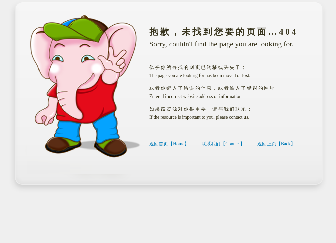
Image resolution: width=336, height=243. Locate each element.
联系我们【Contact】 (223, 143)
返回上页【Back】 (276, 143)
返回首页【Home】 (169, 143)
